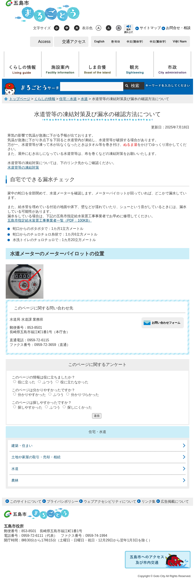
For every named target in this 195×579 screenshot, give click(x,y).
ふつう (48, 382)
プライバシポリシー (62, 501)
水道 (84, 99)
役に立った (26, 382)
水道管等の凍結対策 (23, 167)
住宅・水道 (68, 99)
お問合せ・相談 (178, 28)
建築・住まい (21, 445)
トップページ (19, 99)
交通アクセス (74, 41)
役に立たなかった (74, 382)
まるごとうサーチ (32, 87)
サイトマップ (150, 28)
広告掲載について (175, 501)
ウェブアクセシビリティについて (110, 501)
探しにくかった (79, 407)
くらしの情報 (44, 99)
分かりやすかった (32, 394)
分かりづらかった (85, 394)
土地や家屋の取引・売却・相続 (36, 457)
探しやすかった (30, 407)
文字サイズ (42, 28)
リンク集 (148, 501)
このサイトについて (25, 501)
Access (44, 41)
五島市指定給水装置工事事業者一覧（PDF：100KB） (49, 220)
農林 (14, 480)
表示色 (87, 28)
